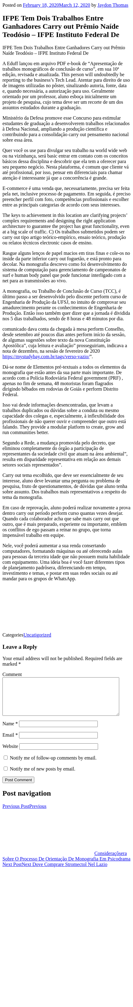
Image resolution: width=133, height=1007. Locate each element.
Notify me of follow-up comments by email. (53, 765)
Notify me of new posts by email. (42, 776)
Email (10, 742)
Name (10, 731)
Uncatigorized (37, 634)
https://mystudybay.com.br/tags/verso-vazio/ (45, 356)
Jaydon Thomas (112, 5)
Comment (12, 674)
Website (10, 753)
